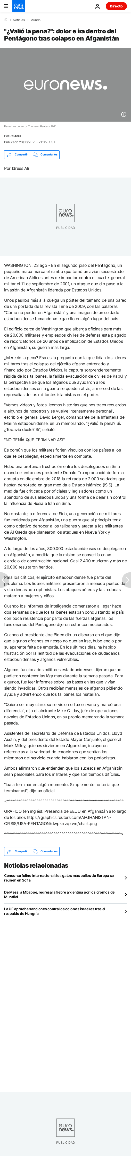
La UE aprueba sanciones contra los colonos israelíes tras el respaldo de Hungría (54, 911)
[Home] (5, 20)
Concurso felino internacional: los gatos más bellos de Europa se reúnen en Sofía (59, 877)
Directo (116, 6)
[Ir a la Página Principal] (18, 6)
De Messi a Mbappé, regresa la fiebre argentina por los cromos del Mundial (60, 894)
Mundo (35, 20)
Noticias (19, 20)
